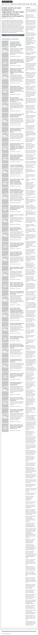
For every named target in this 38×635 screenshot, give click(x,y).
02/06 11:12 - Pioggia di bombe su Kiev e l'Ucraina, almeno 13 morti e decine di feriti (31, 573)
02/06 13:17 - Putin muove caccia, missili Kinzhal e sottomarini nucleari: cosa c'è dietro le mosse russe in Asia (31, 562)
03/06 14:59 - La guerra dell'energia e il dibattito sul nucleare (31, 225)
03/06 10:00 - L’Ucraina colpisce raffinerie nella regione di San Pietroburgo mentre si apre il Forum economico (31, 325)
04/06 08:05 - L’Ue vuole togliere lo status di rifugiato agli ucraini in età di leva (31, 34)
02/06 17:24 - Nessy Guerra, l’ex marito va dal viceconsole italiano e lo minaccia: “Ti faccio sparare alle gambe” (31, 519)
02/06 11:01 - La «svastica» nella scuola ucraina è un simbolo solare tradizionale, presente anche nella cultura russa (31, 580)
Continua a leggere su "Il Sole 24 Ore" (13, 35)
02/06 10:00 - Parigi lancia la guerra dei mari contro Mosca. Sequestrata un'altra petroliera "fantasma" (31, 596)
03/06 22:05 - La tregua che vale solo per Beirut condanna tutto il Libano (31, 166)
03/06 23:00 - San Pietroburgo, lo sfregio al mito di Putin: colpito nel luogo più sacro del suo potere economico (30, 146)
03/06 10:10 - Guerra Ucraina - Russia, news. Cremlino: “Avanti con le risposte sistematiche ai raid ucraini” (31, 293)
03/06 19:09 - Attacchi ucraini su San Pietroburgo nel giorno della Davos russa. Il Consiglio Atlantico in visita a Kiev (31, 193)
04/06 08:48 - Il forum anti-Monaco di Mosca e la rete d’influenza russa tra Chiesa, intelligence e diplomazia (31, 22)
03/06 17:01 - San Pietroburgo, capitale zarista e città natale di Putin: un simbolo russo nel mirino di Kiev (31, 213)
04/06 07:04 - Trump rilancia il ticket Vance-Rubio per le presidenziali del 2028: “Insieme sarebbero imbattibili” (31, 59)
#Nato (32, 631)
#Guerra (12, 4)
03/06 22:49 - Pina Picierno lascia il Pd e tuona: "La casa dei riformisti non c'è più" (31, 151)
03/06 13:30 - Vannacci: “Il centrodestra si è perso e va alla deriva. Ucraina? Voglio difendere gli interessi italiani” (31, 237)
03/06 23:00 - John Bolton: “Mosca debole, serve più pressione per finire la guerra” (30, 121)
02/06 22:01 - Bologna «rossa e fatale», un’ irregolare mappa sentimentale (30, 498)
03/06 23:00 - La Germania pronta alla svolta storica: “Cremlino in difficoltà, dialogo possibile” (30, 139)
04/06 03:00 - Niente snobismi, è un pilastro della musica (31, 112)
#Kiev (31, 4)
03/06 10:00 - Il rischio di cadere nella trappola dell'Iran (30, 336)
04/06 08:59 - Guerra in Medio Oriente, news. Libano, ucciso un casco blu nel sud (31, 16)
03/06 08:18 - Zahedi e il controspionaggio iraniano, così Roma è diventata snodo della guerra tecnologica (31, 369)
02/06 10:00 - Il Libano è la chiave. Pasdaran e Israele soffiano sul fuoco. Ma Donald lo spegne (30, 586)
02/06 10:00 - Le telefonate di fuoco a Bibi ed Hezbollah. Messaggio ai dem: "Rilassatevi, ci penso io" (31, 602)
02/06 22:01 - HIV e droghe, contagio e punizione (31, 502)
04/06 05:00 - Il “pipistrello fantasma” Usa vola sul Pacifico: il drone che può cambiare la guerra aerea (30, 107)
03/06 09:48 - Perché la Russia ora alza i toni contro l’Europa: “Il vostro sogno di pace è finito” (31, 347)
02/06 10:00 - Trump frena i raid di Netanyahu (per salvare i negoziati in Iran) (31, 607)
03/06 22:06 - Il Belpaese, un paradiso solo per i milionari (31, 162)
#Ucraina (20, 4)
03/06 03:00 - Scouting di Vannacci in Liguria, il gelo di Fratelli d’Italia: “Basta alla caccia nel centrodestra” (31, 452)
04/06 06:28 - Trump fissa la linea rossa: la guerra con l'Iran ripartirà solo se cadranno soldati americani (31, 88)
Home (3, 4)
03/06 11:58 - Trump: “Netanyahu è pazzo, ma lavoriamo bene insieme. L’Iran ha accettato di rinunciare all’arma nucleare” (31, 265)
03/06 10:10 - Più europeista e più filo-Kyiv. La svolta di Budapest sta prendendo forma (31, 298)
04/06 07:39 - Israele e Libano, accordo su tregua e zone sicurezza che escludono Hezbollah (31, 48)
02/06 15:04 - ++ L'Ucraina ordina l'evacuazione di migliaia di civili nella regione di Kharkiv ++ (30, 541)
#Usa (16, 4)
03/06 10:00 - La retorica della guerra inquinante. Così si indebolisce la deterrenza (30, 331)
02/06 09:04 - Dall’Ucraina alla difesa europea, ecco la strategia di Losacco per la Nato (31, 617)
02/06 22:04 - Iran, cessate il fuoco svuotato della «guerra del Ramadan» (31, 481)
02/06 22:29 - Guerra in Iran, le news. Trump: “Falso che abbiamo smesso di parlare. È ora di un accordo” (31, 476)
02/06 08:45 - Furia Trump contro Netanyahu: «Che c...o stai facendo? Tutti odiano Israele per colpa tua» (31, 623)
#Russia (27, 4)
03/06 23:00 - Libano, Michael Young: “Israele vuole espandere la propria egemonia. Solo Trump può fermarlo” (31, 133)
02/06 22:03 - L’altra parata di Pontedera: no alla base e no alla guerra (31, 490)
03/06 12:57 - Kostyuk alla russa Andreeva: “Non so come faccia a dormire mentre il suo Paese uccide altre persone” (30, 252)
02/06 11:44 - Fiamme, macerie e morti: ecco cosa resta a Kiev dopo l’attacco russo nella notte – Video (30, 568)
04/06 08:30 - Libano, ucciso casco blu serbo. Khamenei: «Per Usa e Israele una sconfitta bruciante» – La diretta (31, 28)
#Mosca (29, 631)
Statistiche (7, 4)
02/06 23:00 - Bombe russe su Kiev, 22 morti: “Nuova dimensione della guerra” (30, 464)
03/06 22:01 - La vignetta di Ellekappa (31, 180)
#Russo (34, 4)
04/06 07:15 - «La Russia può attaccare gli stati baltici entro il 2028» (31, 53)
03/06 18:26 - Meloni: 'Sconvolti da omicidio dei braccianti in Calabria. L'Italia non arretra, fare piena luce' (31, 207)
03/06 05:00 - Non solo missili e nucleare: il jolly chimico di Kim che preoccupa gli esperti (30, 433)
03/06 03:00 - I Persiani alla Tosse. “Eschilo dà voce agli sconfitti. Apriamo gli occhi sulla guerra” (30, 446)
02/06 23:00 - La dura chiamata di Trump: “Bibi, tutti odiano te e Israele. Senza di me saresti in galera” (30, 459)
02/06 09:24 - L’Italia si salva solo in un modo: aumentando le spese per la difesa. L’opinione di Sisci (31, 612)
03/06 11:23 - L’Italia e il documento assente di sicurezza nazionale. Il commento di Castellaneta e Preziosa (31, 279)
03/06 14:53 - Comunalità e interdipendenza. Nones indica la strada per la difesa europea (31, 230)
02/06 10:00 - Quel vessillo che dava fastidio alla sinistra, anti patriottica (30, 591)
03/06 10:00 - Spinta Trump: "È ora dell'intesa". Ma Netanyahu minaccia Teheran (31, 341)
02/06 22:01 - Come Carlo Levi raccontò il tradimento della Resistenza (30, 506)
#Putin (23, 4)
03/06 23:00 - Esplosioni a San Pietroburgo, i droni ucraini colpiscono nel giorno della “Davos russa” (30, 127)
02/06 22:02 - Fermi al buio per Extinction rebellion (30, 493)
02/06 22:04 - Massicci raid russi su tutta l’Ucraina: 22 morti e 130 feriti (30, 485)
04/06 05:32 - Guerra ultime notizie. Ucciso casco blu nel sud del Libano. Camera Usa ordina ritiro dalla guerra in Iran (31, 101)
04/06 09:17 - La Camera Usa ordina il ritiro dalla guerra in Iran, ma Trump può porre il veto (31, 11)
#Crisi (35, 631)
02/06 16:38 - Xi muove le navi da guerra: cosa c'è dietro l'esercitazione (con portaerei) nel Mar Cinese (30, 525)
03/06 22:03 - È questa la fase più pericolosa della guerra (30, 176)
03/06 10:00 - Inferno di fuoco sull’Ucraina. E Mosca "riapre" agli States (31, 320)
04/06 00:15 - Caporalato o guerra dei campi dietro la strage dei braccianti (30, 116)
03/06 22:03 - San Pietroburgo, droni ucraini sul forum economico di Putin (30, 171)
